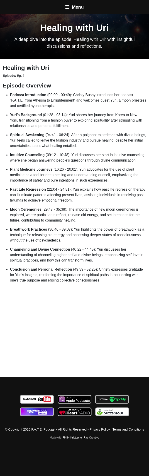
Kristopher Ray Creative (84, 437)
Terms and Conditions (128, 429)
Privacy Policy (100, 429)
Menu (74, 7)
